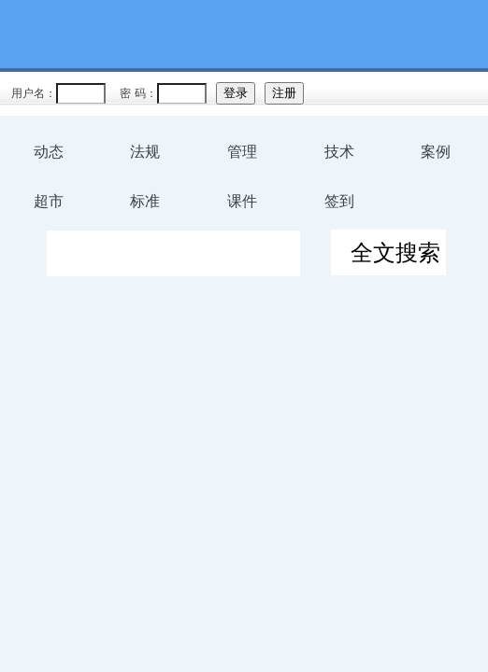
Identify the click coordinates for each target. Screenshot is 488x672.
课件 (242, 201)
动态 (49, 152)
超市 (49, 201)
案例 (436, 152)
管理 (242, 152)
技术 (339, 152)
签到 (339, 201)
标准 (145, 201)
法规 (145, 152)
